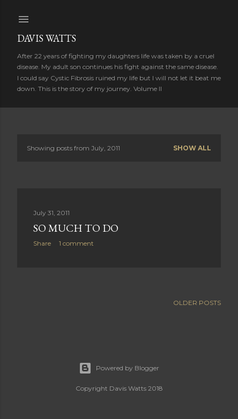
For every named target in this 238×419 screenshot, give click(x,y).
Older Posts (197, 303)
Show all (192, 148)
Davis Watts (46, 38)
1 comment (76, 243)
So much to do (75, 228)
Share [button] (42, 243)
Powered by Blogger (119, 368)
